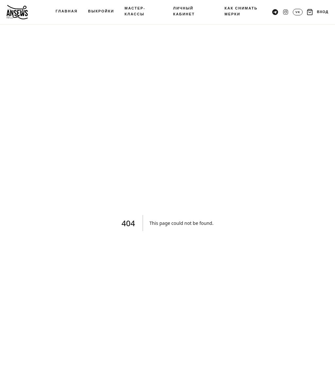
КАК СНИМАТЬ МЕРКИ (240, 11)
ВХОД (322, 12)
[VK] (297, 12)
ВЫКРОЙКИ (101, 11)
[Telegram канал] (275, 12)
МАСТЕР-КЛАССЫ (135, 11)
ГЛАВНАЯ (67, 11)
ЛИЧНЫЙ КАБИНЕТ (184, 11)
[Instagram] (285, 12)
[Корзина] (310, 12)
